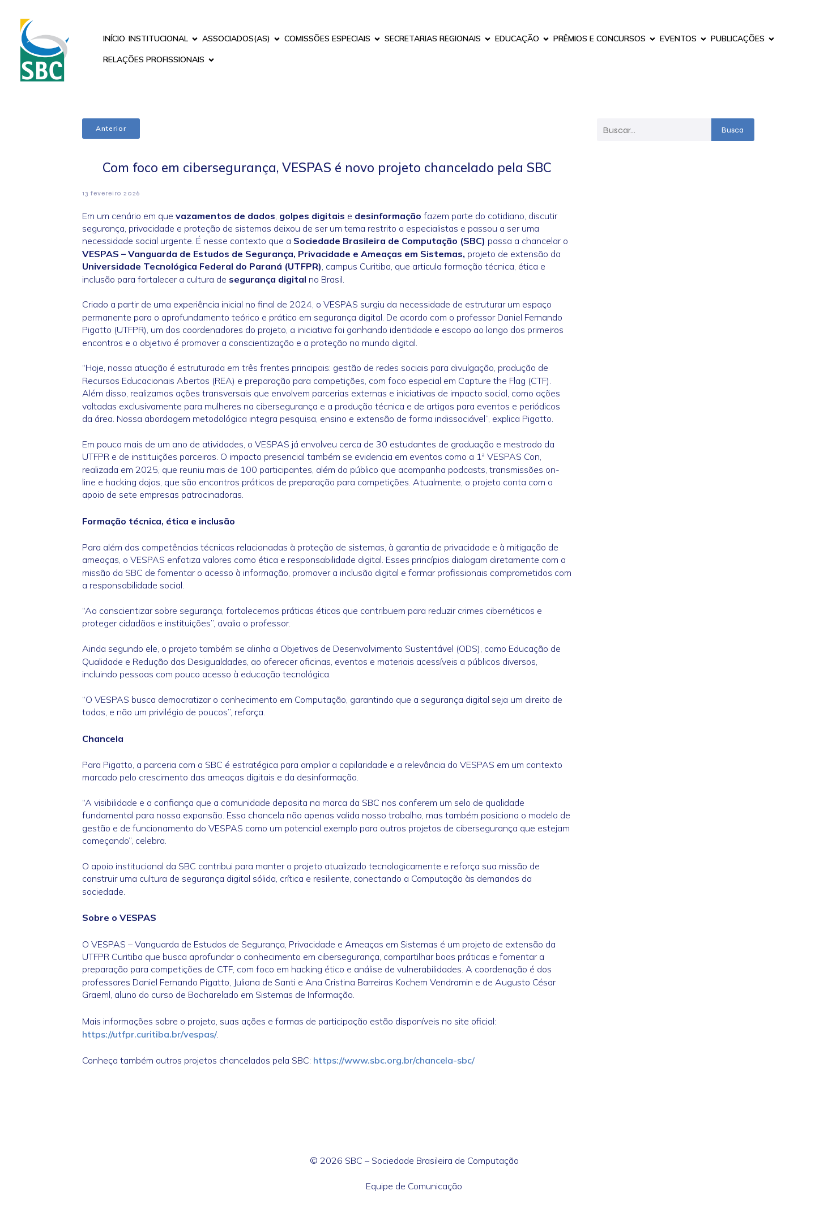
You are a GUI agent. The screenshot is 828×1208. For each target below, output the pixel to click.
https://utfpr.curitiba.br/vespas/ (149, 1034)
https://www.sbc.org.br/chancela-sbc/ (394, 1060)
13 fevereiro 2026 (111, 193)
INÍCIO (114, 38)
